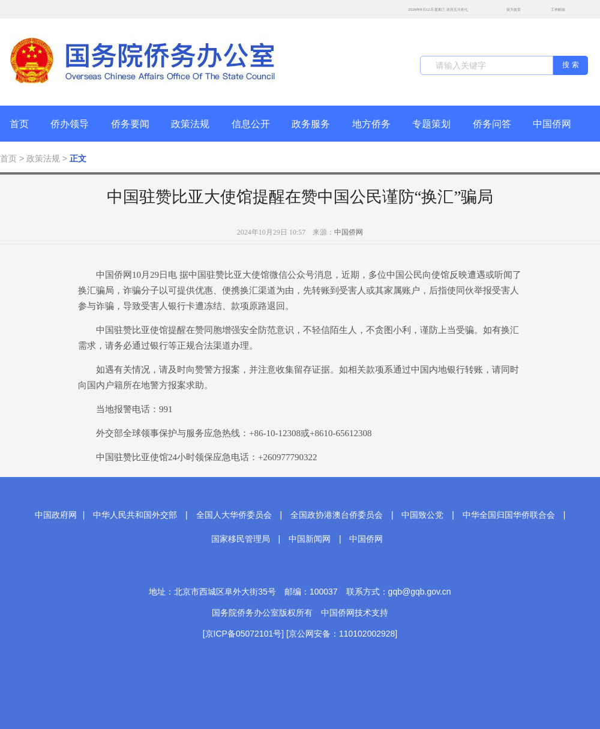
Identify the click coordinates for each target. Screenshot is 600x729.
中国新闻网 (310, 539)
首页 (19, 124)
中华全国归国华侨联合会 (509, 515)
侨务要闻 (130, 124)
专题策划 (431, 124)
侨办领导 (69, 124)
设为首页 (507, 9)
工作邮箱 (551, 10)
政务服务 (311, 124)
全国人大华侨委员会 (234, 515)
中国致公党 (422, 515)
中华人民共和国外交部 (135, 515)
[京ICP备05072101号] (243, 633)
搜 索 (570, 65)
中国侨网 (552, 124)
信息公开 (251, 124)
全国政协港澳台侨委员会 (336, 515)
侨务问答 (492, 124)
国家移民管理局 (240, 539)
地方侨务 (371, 124)
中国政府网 (56, 515)
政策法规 (190, 124)
